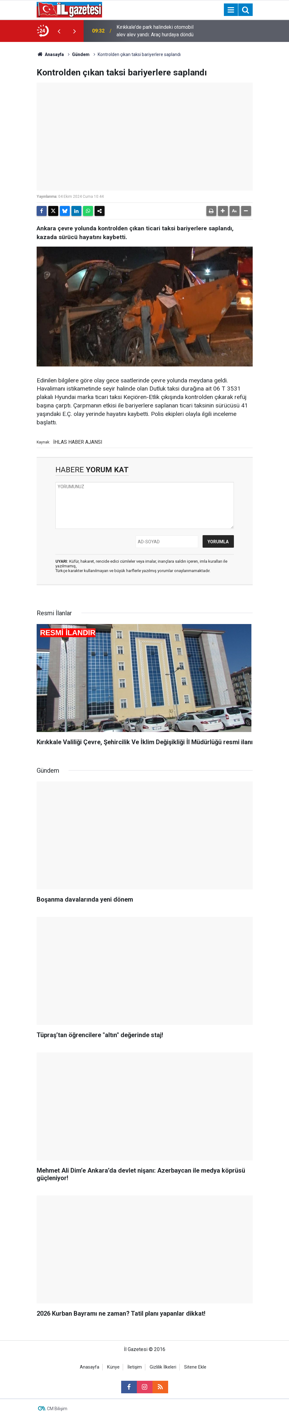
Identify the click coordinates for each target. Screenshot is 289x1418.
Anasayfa (50, 54)
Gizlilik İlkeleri (163, 1367)
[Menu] (231, 10)
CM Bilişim (57, 1408)
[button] (223, 211)
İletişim (134, 1367)
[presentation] (59, 31)
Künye (113, 1367)
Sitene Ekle (195, 1367)
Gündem (81, 54)
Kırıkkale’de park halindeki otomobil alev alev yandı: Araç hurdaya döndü (155, 31)
